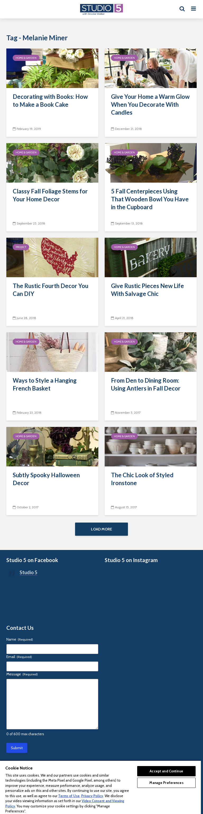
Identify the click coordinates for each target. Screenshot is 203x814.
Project (21, 247)
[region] (100, 787)
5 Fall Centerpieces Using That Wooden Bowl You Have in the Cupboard (150, 199)
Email (19, 656)
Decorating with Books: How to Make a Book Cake (50, 100)
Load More (101, 529)
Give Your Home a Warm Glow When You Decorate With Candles (150, 104)
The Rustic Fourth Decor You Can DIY (50, 289)
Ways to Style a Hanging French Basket (45, 384)
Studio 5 (28, 572)
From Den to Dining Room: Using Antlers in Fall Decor (146, 384)
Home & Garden (26, 58)
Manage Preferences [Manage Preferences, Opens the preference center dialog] (166, 783)
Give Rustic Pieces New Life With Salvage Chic (147, 289)
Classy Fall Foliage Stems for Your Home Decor (50, 195)
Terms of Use (69, 796)
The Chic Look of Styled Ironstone (142, 478)
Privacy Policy (92, 796)
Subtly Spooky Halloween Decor (46, 478)
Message (22, 674)
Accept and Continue (166, 771)
